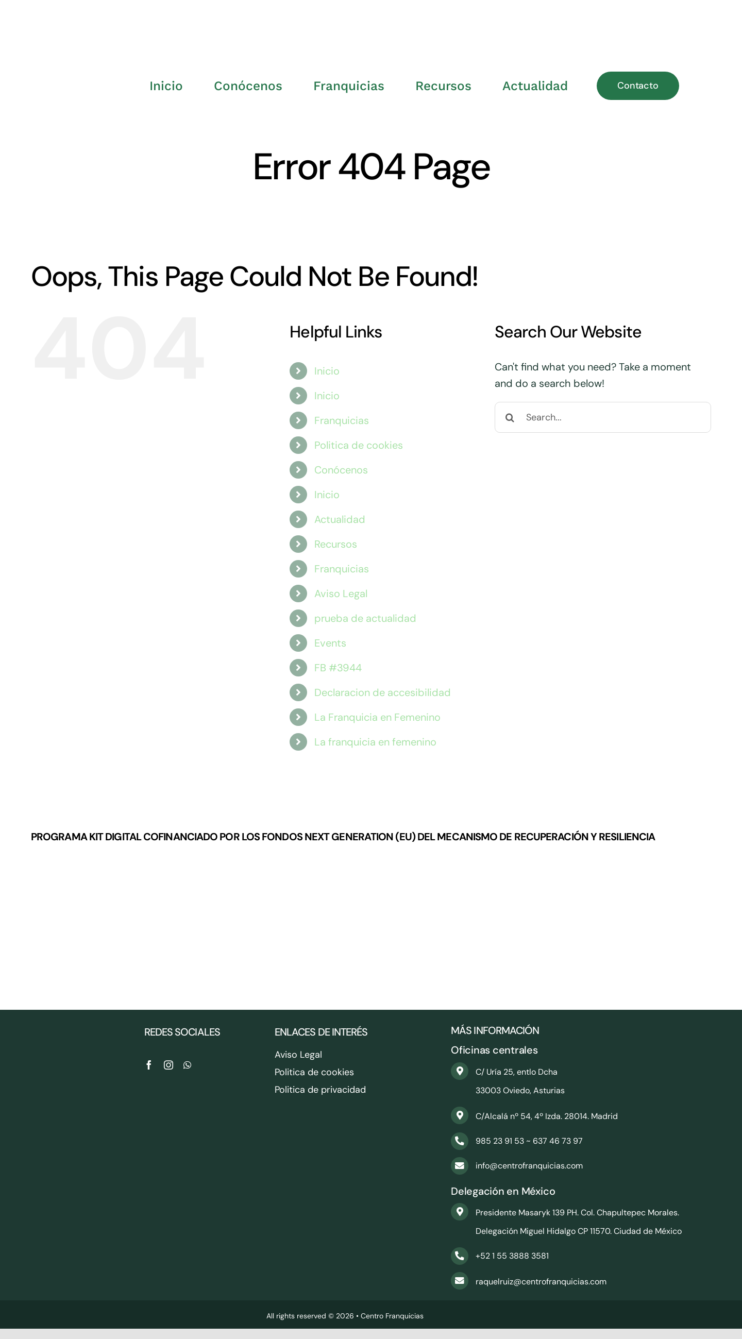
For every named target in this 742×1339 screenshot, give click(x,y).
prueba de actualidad (365, 618)
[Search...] (603, 417)
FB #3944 (338, 667)
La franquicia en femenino (375, 742)
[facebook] (149, 1065)
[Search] (510, 417)
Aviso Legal (340, 593)
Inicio (327, 371)
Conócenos (341, 470)
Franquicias (341, 420)
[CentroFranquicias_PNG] (371, 15)
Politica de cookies (358, 445)
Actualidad (339, 519)
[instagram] (168, 1065)
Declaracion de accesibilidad (382, 692)
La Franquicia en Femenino (377, 717)
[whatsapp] (187, 1065)
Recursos (335, 544)
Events (330, 643)
